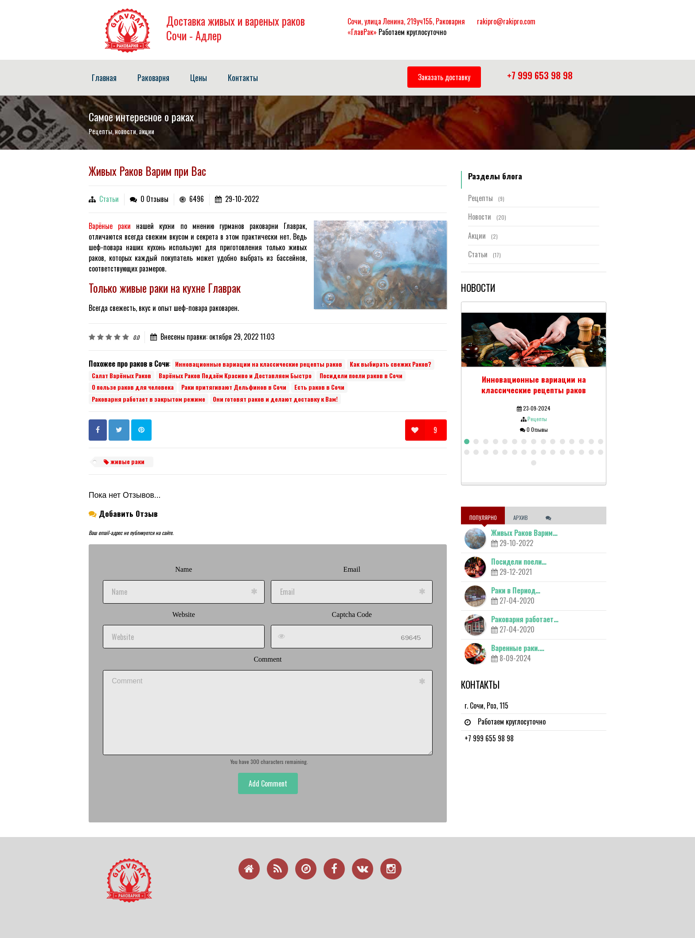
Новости (487, 216)
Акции (483, 235)
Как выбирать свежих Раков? (390, 364)
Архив (521, 517)
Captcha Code (352, 614)
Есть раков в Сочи (319, 387)
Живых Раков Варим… (524, 532)
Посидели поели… (519, 561)
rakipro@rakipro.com (506, 21)
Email (352, 569)
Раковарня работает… (524, 619)
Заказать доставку (444, 77)
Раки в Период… (515, 590)
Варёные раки (110, 226)
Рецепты (486, 198)
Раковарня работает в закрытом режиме (148, 399)
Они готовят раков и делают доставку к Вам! (275, 399)
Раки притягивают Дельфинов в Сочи (233, 387)
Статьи (109, 199)
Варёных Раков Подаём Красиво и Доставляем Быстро (235, 375)
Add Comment (268, 783)
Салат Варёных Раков (121, 375)
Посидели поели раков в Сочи (361, 375)
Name (183, 569)
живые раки (124, 461)
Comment (267, 659)
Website (183, 614)
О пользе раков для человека (133, 387)
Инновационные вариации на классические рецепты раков (258, 364)
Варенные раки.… (517, 648)
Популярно (483, 517)
